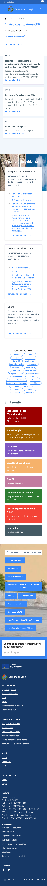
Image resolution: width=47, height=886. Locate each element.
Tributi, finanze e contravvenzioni (15, 743)
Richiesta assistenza (10, 831)
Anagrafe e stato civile (11, 723)
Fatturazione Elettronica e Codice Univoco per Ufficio (23, 586)
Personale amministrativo (12, 705)
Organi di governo (9, 689)
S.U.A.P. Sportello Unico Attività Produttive (23, 620)
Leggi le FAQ (7, 823)
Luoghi (4, 783)
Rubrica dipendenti (9, 839)
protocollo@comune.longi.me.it (21, 815)
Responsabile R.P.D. (15, 611)
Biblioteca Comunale (15, 576)
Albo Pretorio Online (15, 560)
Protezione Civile (27, 595)
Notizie (4, 757)
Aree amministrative (10, 693)
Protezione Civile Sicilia (16, 603)
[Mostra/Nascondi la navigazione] (3, 8)
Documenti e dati (9, 709)
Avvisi (4, 765)
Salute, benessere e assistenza (14, 739)
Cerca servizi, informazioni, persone (25, 552)
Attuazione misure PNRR (34, 879)
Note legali (6, 851)
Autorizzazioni (7, 727)
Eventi (4, 779)
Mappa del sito (8, 879)
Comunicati (6, 761)
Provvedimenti (13, 568)
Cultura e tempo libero (11, 731)
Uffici (4, 697)
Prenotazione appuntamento (13, 827)
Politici (4, 701)
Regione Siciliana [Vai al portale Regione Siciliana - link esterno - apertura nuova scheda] (9, 2)
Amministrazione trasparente (14, 843)
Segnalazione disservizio (12, 835)
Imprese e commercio (10, 735)
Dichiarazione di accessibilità (13, 855)
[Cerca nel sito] (41, 9)
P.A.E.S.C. (11, 595)
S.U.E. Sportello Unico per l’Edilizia (20, 628)
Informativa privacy (10, 847)
